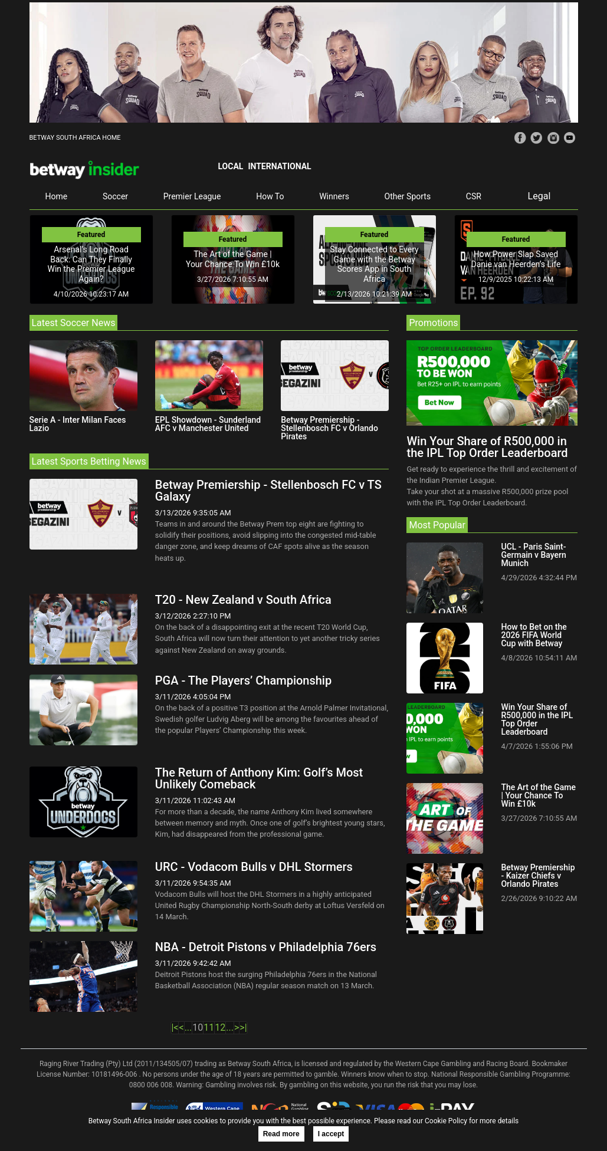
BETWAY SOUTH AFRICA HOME (75, 138)
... (188, 1027)
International (279, 166)
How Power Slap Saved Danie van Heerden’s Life (515, 259)
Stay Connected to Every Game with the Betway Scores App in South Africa (374, 264)
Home (56, 196)
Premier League (192, 196)
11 (209, 1027)
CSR (473, 196)
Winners (334, 196)
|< (174, 1027)
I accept (331, 1134)
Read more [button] (281, 1134)
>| (243, 1027)
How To (270, 196)
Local (230, 166)
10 (197, 1027)
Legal (539, 196)
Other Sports (408, 196)
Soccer (115, 196)
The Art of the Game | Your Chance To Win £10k (233, 259)
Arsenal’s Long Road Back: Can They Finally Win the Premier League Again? (91, 264)
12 (220, 1027)
